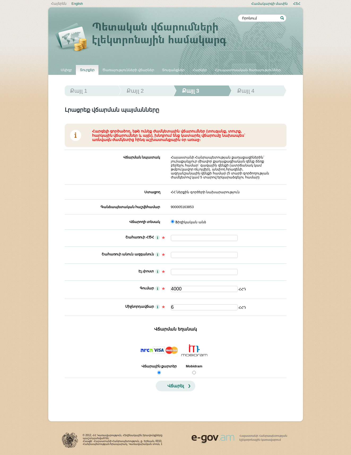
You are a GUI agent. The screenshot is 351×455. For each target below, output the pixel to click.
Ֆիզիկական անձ (190, 222)
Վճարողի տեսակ (144, 222)
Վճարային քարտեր (159, 366)
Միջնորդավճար (139, 306)
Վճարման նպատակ (141, 157)
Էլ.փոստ (146, 271)
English (77, 4)
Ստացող (152, 192)
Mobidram (194, 366)
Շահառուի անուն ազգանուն (128, 254)
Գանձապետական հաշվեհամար (130, 207)
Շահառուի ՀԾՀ (139, 237)
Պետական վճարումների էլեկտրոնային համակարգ (146, 38)
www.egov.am (239, 436)
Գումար (147, 288)
